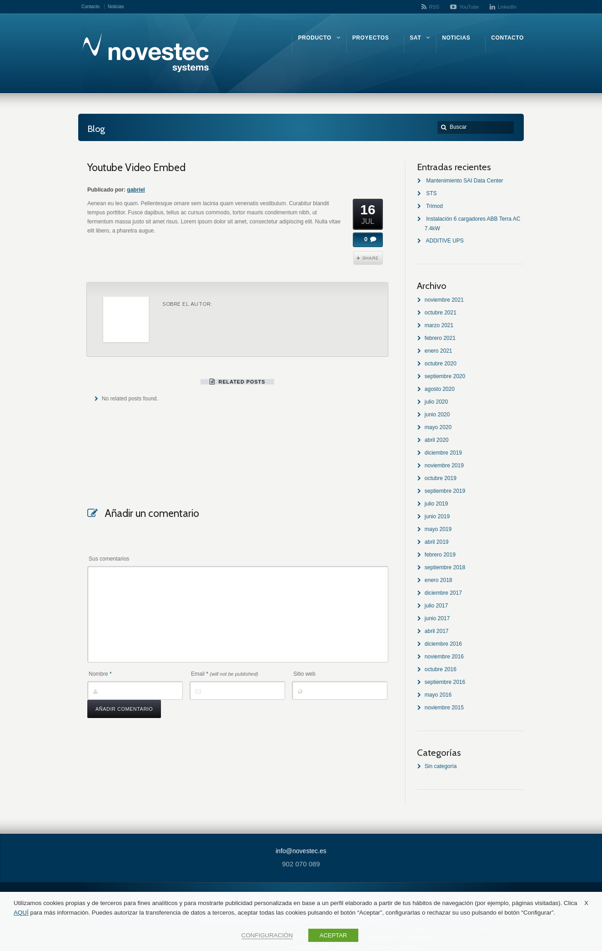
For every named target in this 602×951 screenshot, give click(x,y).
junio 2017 (437, 618)
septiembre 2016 (445, 682)
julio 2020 (436, 402)
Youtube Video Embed (136, 167)
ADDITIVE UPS (444, 241)
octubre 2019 (441, 478)
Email (224, 674)
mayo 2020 (438, 427)
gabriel (136, 190)
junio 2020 (437, 414)
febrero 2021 (440, 338)
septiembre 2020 (445, 376)
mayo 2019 (438, 529)
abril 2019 (437, 542)
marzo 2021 (439, 325)
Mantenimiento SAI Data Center (464, 180)
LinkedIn (507, 7)
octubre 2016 (441, 669)
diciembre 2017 (443, 593)
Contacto (90, 6)
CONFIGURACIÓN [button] (267, 935)
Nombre (100, 674)
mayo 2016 (438, 695)
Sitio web (304, 674)
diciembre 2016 (443, 644)
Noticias (116, 6)
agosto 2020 (440, 389)
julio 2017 (436, 605)
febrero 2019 (440, 554)
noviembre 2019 (444, 465)
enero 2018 (438, 580)
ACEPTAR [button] (333, 935)
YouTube (469, 7)
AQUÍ (21, 912)
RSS (434, 7)
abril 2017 (437, 631)
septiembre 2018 (445, 567)
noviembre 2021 (444, 300)
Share (368, 258)
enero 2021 (438, 351)
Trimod (434, 206)
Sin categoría (441, 766)
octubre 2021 (441, 312)
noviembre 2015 (444, 707)
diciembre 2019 (443, 453)
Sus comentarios (109, 559)
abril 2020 (437, 440)
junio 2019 (437, 516)
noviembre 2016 (444, 656)
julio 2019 (436, 504)
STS (431, 193)
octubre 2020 (441, 363)
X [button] (586, 903)
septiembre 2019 (445, 491)
